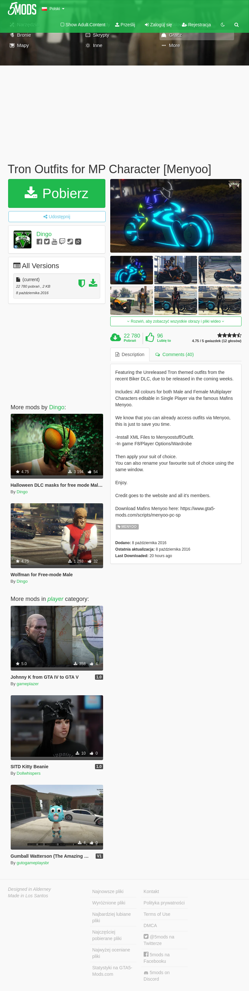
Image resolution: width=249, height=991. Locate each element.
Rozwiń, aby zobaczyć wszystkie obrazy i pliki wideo (175, 321)
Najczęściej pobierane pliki (107, 935)
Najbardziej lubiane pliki (111, 917)
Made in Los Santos (28, 895)
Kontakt (151, 891)
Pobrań (130, 340)
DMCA (150, 925)
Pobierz (57, 193)
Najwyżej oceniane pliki (111, 953)
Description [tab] (130, 354)
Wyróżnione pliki (108, 902)
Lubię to (164, 340)
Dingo (44, 234)
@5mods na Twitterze (159, 940)
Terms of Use (157, 914)
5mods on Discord (157, 976)
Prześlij (125, 24)
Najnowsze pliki (108, 891)
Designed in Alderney (29, 889)
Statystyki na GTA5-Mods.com (112, 971)
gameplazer (28, 683)
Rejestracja (196, 24)
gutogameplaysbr (33, 862)
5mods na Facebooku (157, 958)
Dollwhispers (29, 773)
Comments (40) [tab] (174, 354)
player (56, 599)
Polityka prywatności (164, 902)
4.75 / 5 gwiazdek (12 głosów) (216, 341)
